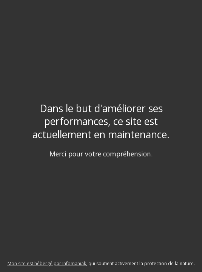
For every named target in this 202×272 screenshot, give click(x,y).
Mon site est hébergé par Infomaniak (47, 263)
